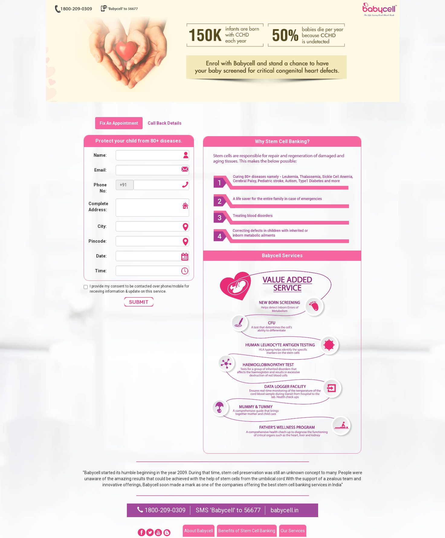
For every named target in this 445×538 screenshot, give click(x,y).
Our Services (293, 530)
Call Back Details (165, 123)
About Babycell (198, 530)
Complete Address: (98, 206)
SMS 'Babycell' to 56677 (228, 510)
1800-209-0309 (161, 510)
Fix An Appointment (119, 123)
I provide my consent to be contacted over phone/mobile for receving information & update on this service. (136, 289)
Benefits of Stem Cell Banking (246, 530)
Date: (101, 256)
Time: (101, 270)
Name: (100, 155)
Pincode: (98, 241)
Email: (100, 170)
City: (102, 226)
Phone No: (100, 187)
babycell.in (284, 510)
